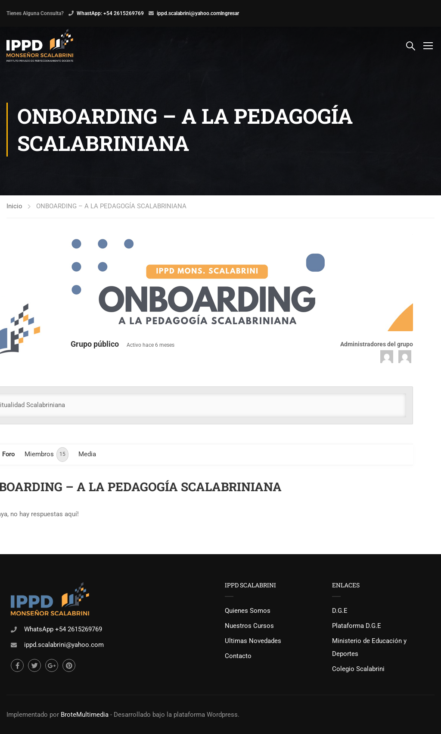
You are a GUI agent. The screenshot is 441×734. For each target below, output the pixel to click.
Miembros (46, 454)
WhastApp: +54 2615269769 (110, 13)
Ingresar (229, 13)
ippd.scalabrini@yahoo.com (188, 13)
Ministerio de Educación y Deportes (369, 647)
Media (87, 454)
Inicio (14, 206)
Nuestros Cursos (249, 626)
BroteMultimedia (85, 714)
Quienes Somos (247, 611)
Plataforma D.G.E (356, 626)
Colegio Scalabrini (358, 669)
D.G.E (340, 611)
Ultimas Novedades (253, 641)
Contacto (238, 656)
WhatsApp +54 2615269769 (63, 629)
